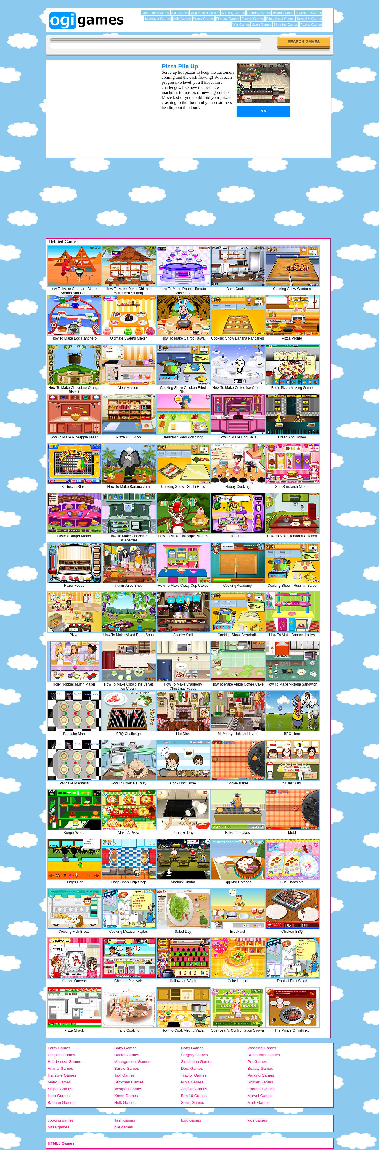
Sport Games (261, 24)
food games (191, 1120)
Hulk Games (125, 1102)
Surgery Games (194, 1055)
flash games (124, 1120)
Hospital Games (61, 1055)
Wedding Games (262, 1048)
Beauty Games (260, 1068)
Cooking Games (233, 13)
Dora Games (192, 1068)
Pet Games (257, 1061)
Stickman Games (129, 1082)
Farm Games (59, 1048)
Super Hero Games (205, 13)
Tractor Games (193, 1075)
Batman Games (61, 1102)
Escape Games (252, 18)
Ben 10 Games (194, 1095)
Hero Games (59, 1095)
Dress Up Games (309, 18)
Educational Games (280, 18)
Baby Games (125, 1048)
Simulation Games (196, 1061)
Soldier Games (260, 1082)
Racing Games (311, 24)
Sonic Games (192, 1102)
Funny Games (203, 18)
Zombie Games (194, 1089)
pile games (123, 1127)
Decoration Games (155, 13)
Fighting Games (227, 18)
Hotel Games (192, 1048)
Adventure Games (309, 13)
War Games (241, 24)
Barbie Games (126, 1068)
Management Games (132, 1061)
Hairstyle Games (62, 1075)
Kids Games (182, 18)
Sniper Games (60, 1089)
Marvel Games (260, 1095)
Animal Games (60, 1068)
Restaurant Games (264, 1055)
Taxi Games (124, 1075)
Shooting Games (286, 24)
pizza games (58, 1127)
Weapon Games (128, 1089)
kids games (257, 1120)
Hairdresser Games (64, 1061)
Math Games (258, 1102)
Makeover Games (158, 18)
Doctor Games (126, 1055)
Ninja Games (192, 1082)
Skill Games (180, 13)
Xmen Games (126, 1095)
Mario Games (59, 1082)
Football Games (261, 1089)
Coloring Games (259, 13)
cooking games (60, 1120)
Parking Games (261, 1075)
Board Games (283, 13)
